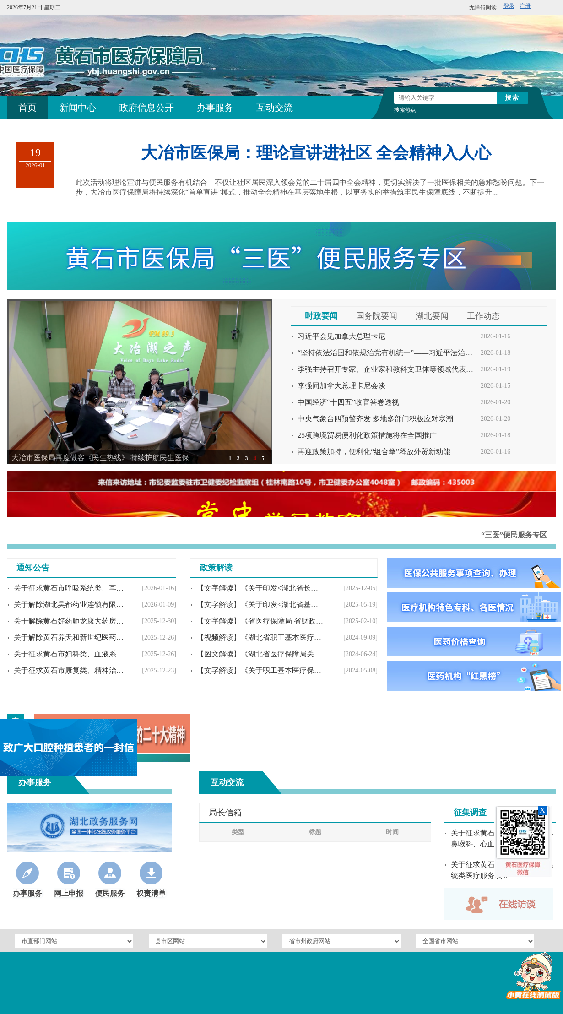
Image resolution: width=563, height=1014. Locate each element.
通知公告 (32, 567)
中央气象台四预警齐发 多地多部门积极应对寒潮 (375, 419)
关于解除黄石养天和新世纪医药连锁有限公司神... (71, 637)
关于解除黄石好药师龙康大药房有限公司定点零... (71, 621)
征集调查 (470, 812)
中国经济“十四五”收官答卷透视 (348, 402)
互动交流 (274, 108)
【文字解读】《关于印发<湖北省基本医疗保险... (260, 604)
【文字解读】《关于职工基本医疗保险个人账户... (260, 670)
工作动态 (483, 315)
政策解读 (216, 567)
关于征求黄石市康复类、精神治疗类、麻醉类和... (71, 670)
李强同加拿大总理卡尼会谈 (341, 386)
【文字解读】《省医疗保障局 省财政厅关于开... (260, 621)
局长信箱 (225, 812)
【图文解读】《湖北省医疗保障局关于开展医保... (260, 654)
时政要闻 (321, 315)
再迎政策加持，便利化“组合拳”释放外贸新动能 (374, 451)
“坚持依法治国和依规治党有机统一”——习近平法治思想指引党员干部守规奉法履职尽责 (387, 353)
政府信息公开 (146, 108)
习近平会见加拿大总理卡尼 (341, 336)
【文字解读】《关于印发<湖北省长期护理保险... (260, 588)
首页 (27, 108)
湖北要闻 (432, 315)
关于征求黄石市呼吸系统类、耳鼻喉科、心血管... (71, 588)
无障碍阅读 (483, 7)
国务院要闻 (376, 315)
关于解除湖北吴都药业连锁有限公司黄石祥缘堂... (71, 604)
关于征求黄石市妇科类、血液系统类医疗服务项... (71, 654)
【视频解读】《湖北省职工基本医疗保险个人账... (260, 637)
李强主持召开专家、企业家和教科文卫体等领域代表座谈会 (387, 369)
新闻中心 (78, 108)
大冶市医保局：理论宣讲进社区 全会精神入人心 (316, 153)
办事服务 (215, 108)
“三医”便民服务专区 (514, 535)
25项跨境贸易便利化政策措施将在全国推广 (367, 435)
